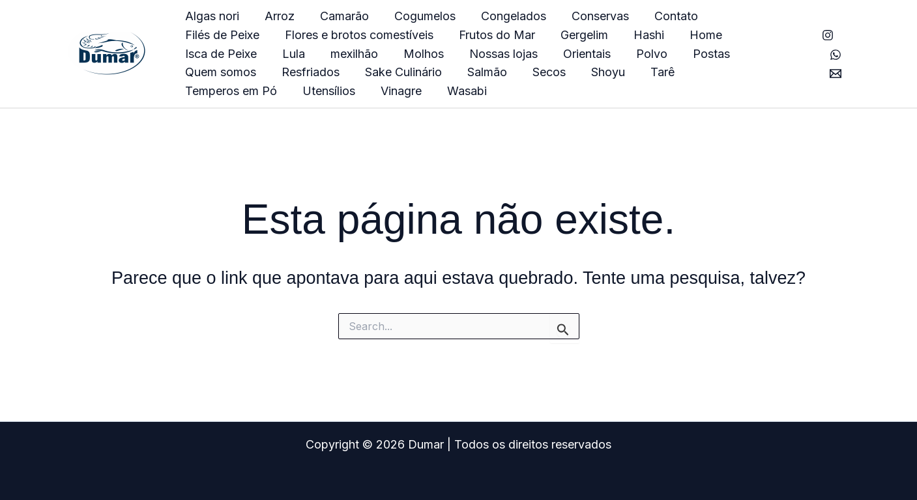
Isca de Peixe (673, 35)
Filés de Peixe (746, 16)
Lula (744, 35)
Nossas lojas (353, 54)
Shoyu (422, 72)
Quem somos (633, 54)
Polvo (498, 54)
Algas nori (211, 16)
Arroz (277, 16)
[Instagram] (828, 35)
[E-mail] (835, 73)
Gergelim (480, 35)
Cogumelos (418, 16)
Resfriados (721, 54)
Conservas (590, 16)
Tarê (474, 72)
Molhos (275, 54)
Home (597, 35)
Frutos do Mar (395, 35)
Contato (664, 16)
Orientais (435, 54)
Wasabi (204, 91)
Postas (555, 54)
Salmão (305, 72)
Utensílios (651, 72)
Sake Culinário (222, 72)
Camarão (339, 16)
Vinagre (721, 72)
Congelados (505, 16)
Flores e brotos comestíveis (258, 35)
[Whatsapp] (835, 55)
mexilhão (208, 54)
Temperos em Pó (556, 72)
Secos (364, 72)
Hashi (542, 35)
